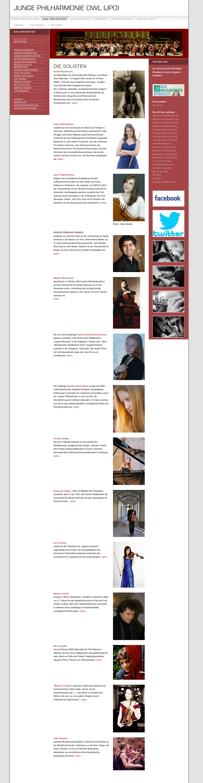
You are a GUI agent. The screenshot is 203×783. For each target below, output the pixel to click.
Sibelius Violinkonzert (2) (166, 119)
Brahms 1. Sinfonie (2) (164, 150)
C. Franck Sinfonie (162, 161)
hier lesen (158, 105)
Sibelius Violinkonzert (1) (166, 115)
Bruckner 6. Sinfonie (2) (165, 157)
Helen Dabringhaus (24, 59)
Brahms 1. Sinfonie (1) (164, 147)
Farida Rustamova (24, 50)
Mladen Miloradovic (25, 62)
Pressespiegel (122, 19)
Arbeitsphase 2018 (25, 19)
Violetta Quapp (22, 73)
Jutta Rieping (21, 91)
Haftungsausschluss (26, 105)
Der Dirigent (80, 19)
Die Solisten (56, 25)
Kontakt (18, 99)
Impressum (20, 102)
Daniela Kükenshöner (26, 70)
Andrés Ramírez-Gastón (27, 56)
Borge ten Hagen (23, 76)
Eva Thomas (20, 79)
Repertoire (20, 42)
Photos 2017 (146, 19)
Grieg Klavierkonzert (163, 164)
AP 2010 (157, 175)
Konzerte (101, 19)
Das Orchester (55, 19)
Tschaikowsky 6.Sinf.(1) (165, 129)
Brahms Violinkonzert (164, 182)
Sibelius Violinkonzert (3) (166, 122)
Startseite (19, 25)
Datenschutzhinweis (25, 108)
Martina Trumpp (23, 88)
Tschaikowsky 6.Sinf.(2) (165, 133)
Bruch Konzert (160, 171)
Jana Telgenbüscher (25, 53)
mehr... (75, 103)
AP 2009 (157, 178)
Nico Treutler (22, 85)
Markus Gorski (22, 82)
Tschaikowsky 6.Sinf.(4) (165, 140)
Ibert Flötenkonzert (162, 143)
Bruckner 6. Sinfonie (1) (165, 154)
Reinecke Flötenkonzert (165, 126)
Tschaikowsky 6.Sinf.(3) (165, 136)
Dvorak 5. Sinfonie (162, 168)
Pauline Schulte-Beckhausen (23, 66)
